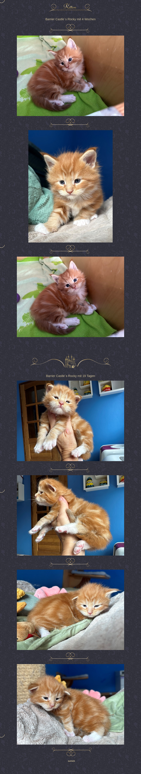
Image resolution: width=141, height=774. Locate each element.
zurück (70, 761)
